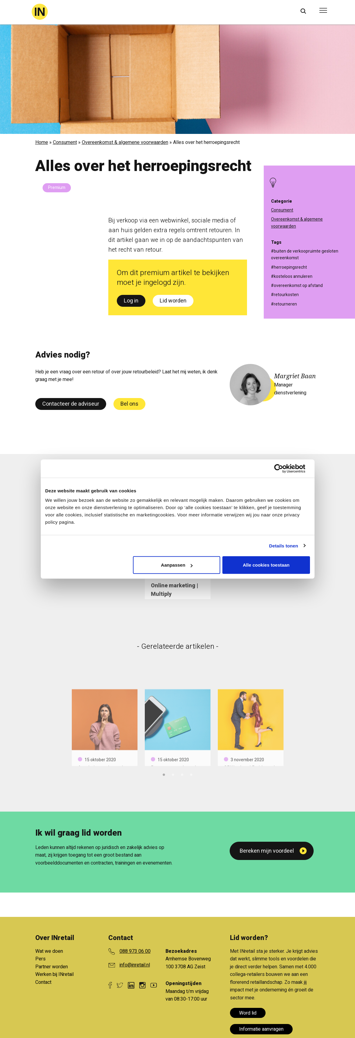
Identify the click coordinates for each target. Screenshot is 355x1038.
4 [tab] (191, 774)
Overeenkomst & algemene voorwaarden (125, 142)
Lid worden (173, 301)
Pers (40, 959)
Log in (131, 301)
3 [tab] (182, 774)
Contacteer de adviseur (70, 404)
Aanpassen (177, 565)
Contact (43, 982)
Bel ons (129, 404)
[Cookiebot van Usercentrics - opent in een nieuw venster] (283, 468)
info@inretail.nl (135, 965)
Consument (65, 142)
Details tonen (283, 545)
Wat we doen (49, 951)
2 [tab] (173, 774)
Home (41, 142)
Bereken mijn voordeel (267, 851)
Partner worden (51, 966)
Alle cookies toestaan (266, 565)
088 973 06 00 (135, 951)
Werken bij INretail (54, 974)
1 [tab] (164, 774)
